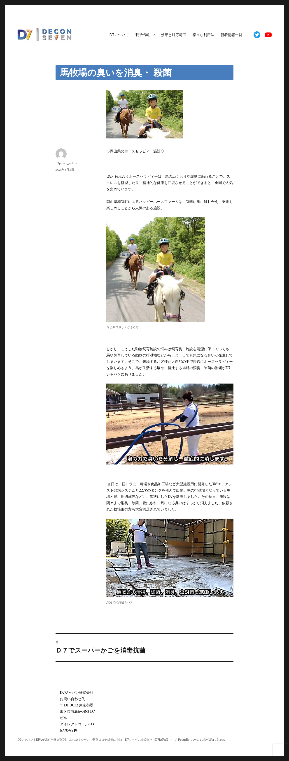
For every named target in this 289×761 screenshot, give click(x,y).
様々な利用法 (203, 35)
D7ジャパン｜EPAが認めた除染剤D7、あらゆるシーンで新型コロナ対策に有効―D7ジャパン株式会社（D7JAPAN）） (95, 740)
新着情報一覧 (231, 35)
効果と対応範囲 (173, 35)
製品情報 (142, 35)
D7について (119, 35)
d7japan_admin (67, 163)
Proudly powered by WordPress (201, 740)
